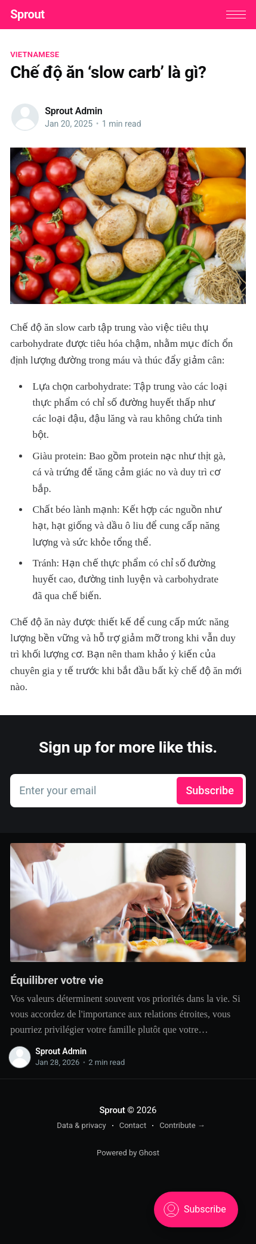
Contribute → (182, 1125)
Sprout (27, 14)
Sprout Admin (73, 111)
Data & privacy (81, 1125)
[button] (236, 14)
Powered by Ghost (128, 1152)
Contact (132, 1125)
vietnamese (34, 54)
